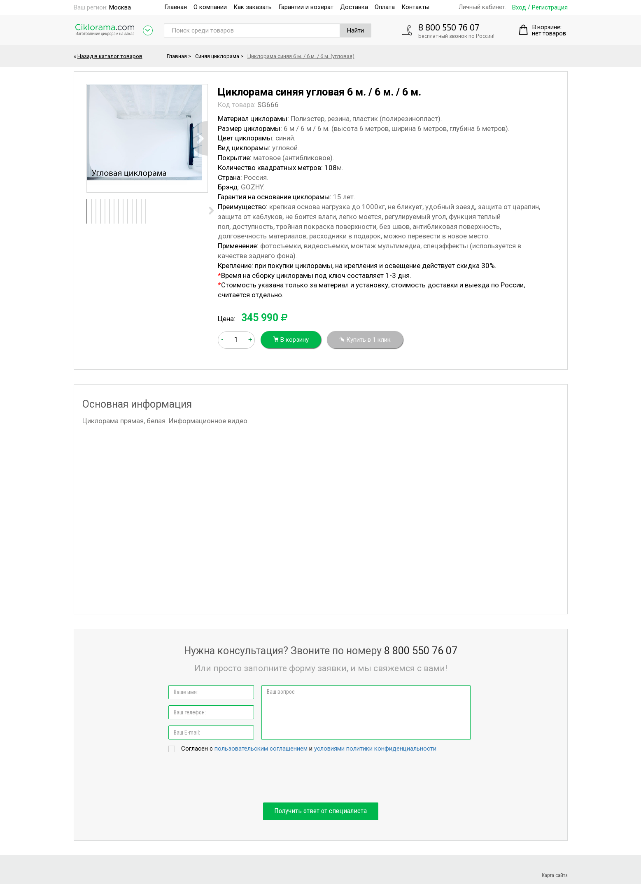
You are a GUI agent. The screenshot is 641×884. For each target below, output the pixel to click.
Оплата (385, 7)
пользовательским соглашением (261, 748)
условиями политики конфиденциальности (375, 748)
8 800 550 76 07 (448, 27)
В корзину (291, 339)
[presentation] (320, 778)
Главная (175, 7)
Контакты (415, 7)
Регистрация (550, 8)
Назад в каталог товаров (109, 56)
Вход (519, 8)
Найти (355, 30)
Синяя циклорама (217, 56)
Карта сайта (555, 875)
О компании (210, 7)
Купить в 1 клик (365, 339)
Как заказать (252, 7)
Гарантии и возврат (305, 7)
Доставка (354, 7)
